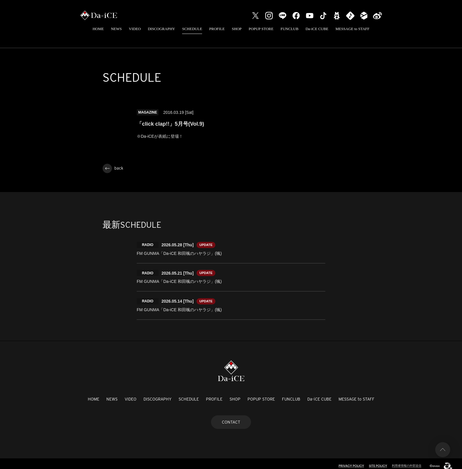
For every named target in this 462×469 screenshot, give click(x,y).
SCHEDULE (192, 29)
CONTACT (231, 417)
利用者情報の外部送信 (405, 461)
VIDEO (135, 29)
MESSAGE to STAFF (352, 29)
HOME (98, 29)
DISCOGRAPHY (161, 29)
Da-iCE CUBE (317, 29)
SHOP (237, 29)
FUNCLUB (289, 29)
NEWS (116, 29)
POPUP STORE (261, 29)
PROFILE (217, 29)
